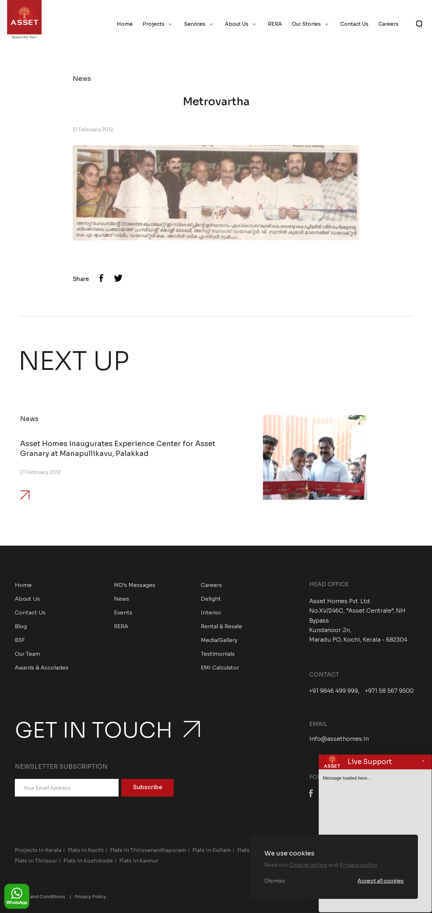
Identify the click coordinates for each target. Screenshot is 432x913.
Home (125, 24)
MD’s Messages (134, 585)
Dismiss (274, 881)
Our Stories (306, 24)
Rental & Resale (221, 626)
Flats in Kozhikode (88, 860)
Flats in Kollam (211, 850)
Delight (211, 598)
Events (123, 612)
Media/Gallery (219, 640)
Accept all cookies (381, 881)
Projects (153, 24)
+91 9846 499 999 (333, 691)
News (121, 598)
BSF (20, 640)
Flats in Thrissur (36, 860)
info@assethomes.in (339, 739)
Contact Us (354, 24)
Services (194, 24)
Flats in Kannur (138, 860)
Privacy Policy (90, 897)
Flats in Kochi (86, 850)
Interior (211, 612)
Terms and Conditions (40, 897)
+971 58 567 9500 (389, 691)
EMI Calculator (220, 667)
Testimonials (218, 653)
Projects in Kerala (38, 850)
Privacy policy (358, 864)
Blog (21, 626)
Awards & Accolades (41, 667)
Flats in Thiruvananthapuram (148, 850)
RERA (275, 24)
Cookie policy (308, 864)
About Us (236, 24)
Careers (388, 24)
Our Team (27, 653)
